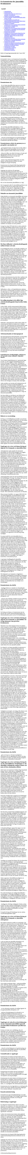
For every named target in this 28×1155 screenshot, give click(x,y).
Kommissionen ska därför (9, 27)
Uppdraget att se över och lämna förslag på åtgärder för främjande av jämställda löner (14, 25)
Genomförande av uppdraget (10, 47)
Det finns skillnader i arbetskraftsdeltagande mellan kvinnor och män (14, 244)
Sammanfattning (7, 11)
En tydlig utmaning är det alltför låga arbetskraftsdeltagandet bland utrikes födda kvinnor (14, 20)
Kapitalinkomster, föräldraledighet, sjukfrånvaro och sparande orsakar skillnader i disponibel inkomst (13, 356)
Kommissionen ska (8, 12)
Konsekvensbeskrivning (9, 48)
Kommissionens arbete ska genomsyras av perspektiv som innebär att (13, 14)
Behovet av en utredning (9, 23)
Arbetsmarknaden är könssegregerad (11, 22)
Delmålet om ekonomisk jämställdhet (12, 16)
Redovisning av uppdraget (9, 50)
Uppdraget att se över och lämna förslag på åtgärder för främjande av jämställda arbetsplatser (14, 40)
